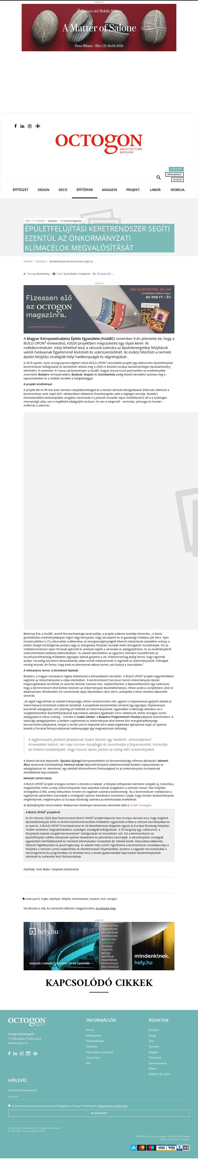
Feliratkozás (99, 1113)
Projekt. (133, 189)
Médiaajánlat (174, 174)
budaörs (95, 898)
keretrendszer (80, 898)
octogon (112, 898)
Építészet (20, 189)
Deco (63, 189)
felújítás (66, 898)
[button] (159, 177)
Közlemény (43, 273)
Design (43, 189)
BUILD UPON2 (33, 898)
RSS (88, 1063)
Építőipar (85, 189)
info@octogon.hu (18, 1043)
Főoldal (28, 261)
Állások (177, 179)
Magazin (109, 189)
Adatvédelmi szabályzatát (112, 1106)
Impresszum (93, 1057)
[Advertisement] (99, 83)
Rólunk (90, 1030)
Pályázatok (155, 1057)
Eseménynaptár (158, 1063)
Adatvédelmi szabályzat (99, 1052)
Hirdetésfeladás (95, 1041)
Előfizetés (176, 169)
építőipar (55, 898)
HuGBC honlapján (140, 805)
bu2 (103, 898)
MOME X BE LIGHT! (160, 1074)
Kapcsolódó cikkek (99, 983)
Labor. (155, 189)
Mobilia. (178, 189)
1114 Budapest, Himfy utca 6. (24, 1038)
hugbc (44, 898)
